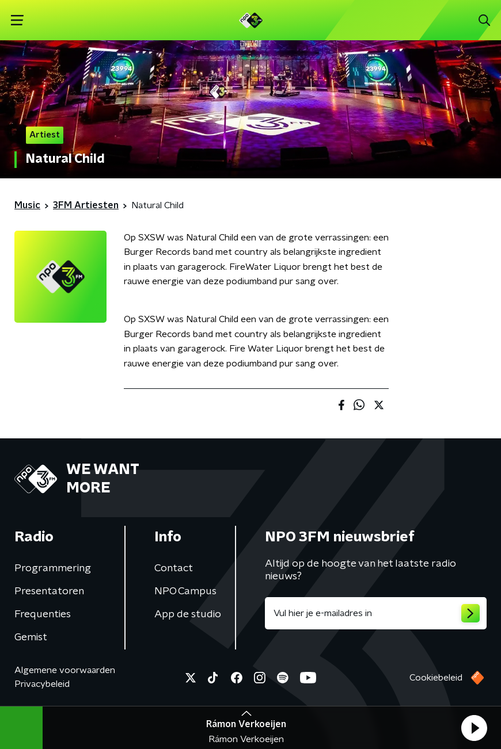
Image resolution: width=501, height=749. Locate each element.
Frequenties (42, 614)
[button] (474, 727)
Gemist (30, 637)
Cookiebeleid (435, 677)
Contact (173, 568)
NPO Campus (185, 591)
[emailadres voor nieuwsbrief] (376, 613)
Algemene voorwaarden (64, 670)
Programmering (52, 568)
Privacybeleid (42, 684)
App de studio (187, 614)
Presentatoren (49, 591)
